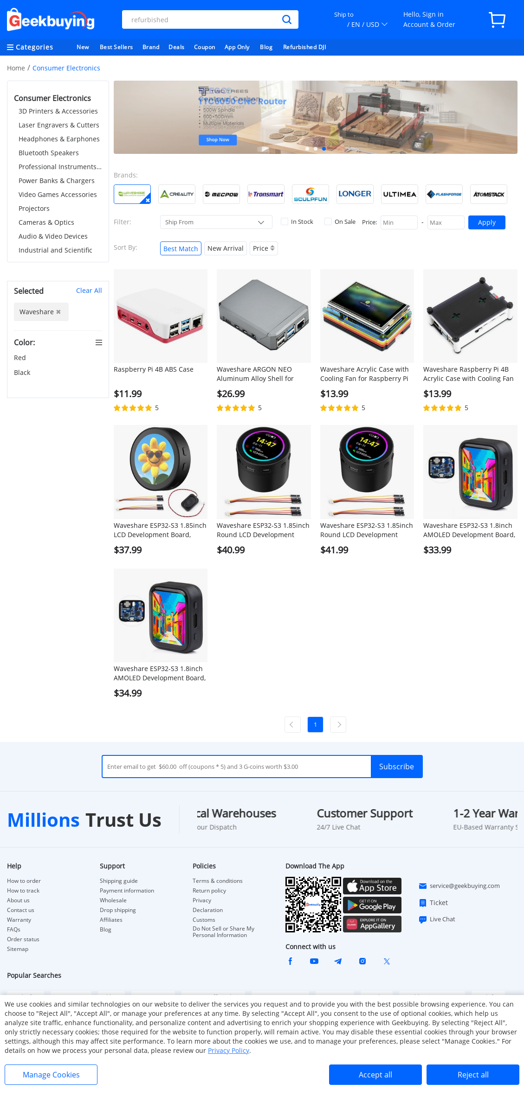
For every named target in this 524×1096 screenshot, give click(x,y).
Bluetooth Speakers (49, 152)
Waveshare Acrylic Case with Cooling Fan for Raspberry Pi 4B (364, 374)
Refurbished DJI (304, 47)
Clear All (89, 290)
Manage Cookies (51, 1075)
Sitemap (17, 949)
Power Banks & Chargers (57, 180)
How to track (23, 890)
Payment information (127, 890)
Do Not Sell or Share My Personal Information (223, 931)
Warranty (19, 920)
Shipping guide (119, 881)
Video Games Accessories (58, 194)
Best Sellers (116, 47)
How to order (24, 881)
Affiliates (111, 920)
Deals (176, 47)
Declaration (208, 910)
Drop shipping (118, 910)
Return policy (209, 890)
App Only (237, 47)
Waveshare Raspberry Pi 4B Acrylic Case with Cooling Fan (468, 374)
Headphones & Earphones (59, 138)
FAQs (13, 929)
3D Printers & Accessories (58, 111)
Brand (151, 47)
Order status (23, 939)
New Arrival (225, 248)
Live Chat (436, 919)
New (83, 47)
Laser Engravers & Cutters (59, 124)
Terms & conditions (218, 881)
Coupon (204, 47)
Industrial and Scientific (55, 250)
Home (16, 67)
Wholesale (113, 900)
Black (23, 372)
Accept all (375, 1075)
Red (21, 357)
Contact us (20, 910)
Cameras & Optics (46, 222)
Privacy (202, 900)
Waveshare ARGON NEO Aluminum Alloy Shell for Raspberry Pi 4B (255, 374)
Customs (204, 920)
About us (18, 900)
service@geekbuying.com (459, 886)
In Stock (297, 221)
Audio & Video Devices (53, 236)
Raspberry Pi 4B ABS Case (154, 369)
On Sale (340, 221)
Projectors (34, 208)
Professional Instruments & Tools (60, 166)
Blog (266, 47)
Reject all (473, 1075)
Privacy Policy (228, 1050)
